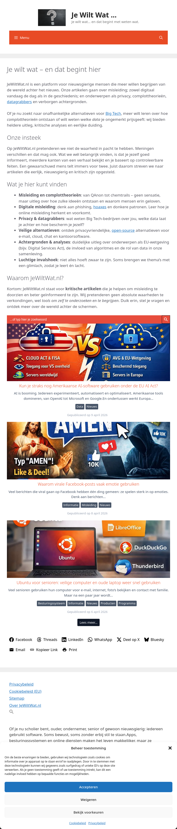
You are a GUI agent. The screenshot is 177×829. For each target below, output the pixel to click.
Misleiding (89, 505)
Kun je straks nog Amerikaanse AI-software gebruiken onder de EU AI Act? (88, 352)
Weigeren (88, 799)
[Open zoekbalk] (161, 37)
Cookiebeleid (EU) (25, 691)
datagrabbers (19, 101)
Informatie (70, 505)
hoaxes (99, 206)
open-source (123, 230)
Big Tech (113, 113)
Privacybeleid (97, 823)
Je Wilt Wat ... (94, 15)
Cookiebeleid (77, 823)
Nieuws (92, 406)
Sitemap (16, 698)
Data (80, 406)
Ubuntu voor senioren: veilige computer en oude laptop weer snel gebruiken (88, 549)
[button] (170, 748)
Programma (127, 603)
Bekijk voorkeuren (88, 812)
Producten (108, 603)
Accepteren (88, 787)
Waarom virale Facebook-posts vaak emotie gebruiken (88, 450)
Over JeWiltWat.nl (25, 705)
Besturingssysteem (51, 603)
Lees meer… (88, 622)
